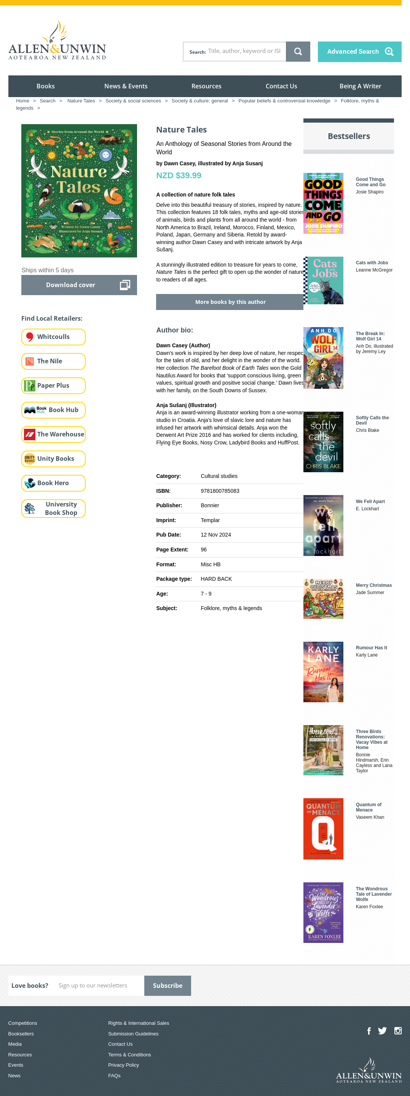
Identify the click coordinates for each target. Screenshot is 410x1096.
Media (15, 1044)
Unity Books (55, 458)
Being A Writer (360, 86)
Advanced (353, 51)
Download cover (70, 285)
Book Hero (53, 483)
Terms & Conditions (129, 1055)
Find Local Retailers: (52, 318)
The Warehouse (60, 434)
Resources (206, 86)
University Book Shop (61, 508)
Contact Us (281, 86)
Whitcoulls (53, 336)
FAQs (114, 1075)
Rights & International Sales (138, 1023)
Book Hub (63, 410)
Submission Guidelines (133, 1034)
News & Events (126, 86)
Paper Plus (53, 385)
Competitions (22, 1023)
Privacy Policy (123, 1065)
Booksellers (21, 1034)
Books (46, 86)
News (14, 1075)
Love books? (29, 985)
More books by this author (230, 301)
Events (16, 1065)
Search (197, 52)
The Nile (49, 361)
